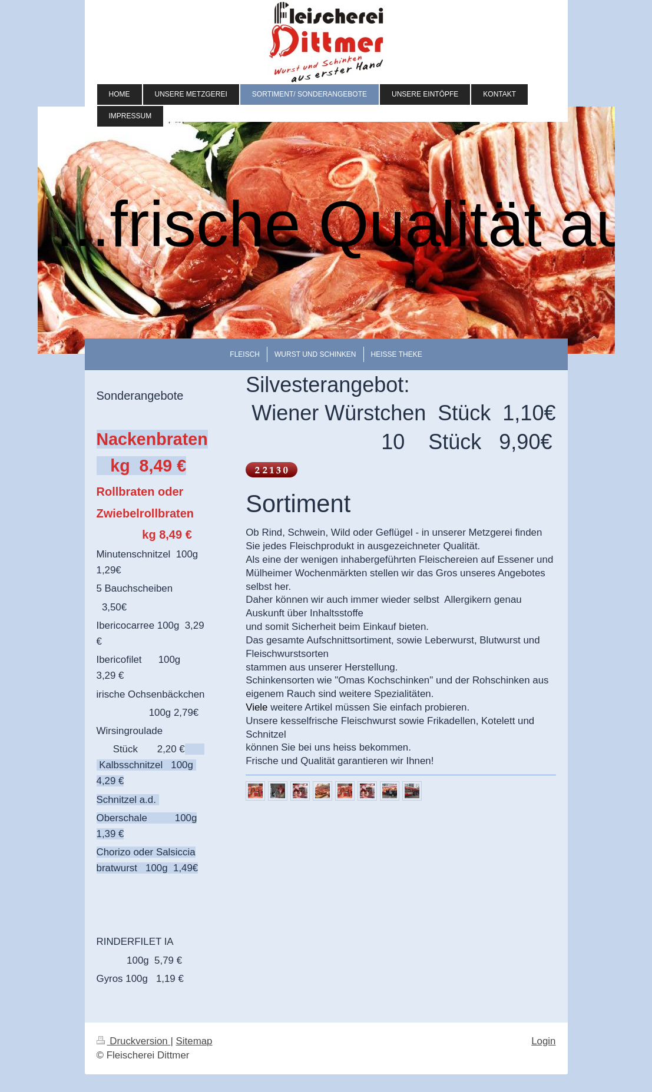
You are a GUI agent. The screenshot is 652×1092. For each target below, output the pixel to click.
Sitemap (194, 1041)
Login (543, 1041)
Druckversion (134, 1041)
